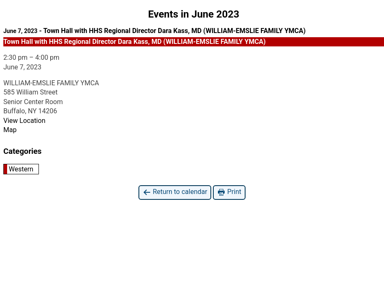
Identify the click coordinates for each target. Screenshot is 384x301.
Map (10, 130)
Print (229, 192)
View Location (24, 121)
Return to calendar (175, 192)
